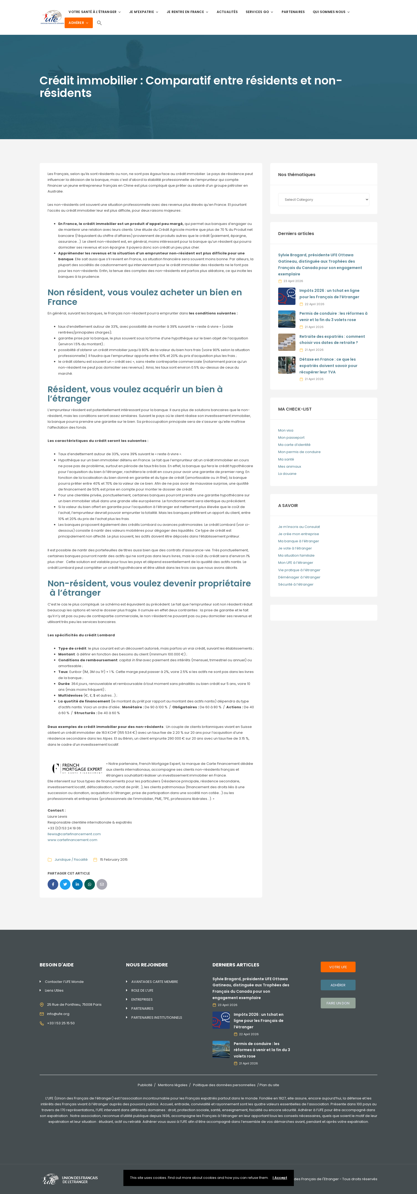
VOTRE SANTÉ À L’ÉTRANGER (95, 12)
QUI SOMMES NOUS (331, 12)
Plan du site (269, 1085)
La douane (287, 473)
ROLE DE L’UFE (142, 990)
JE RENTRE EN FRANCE (188, 12)
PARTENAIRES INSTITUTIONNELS (156, 1017)
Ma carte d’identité (294, 444)
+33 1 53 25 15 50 (61, 1023)
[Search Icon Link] (99, 23)
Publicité (145, 1085)
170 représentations (77, 1109)
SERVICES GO (260, 12)
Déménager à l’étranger (299, 577)
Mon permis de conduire (299, 451)
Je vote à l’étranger (295, 548)
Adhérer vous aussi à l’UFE (165, 1121)
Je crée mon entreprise (298, 533)
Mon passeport (291, 437)
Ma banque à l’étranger (298, 541)
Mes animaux (289, 466)
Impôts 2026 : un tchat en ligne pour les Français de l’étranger (258, 1021)
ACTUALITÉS (227, 12)
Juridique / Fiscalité (71, 859)
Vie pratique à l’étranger (299, 570)
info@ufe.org (58, 1013)
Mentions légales (172, 1085)
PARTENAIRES (293, 12)
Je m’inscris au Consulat (299, 526)
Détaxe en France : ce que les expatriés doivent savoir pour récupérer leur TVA (328, 366)
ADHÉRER (79, 22)
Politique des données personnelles (224, 1085)
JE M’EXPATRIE (144, 12)
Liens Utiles (54, 990)
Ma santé (286, 459)
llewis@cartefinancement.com (74, 834)
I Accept (280, 1177)
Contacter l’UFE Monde (64, 981)
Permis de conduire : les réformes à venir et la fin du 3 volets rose (262, 1050)
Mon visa (285, 430)
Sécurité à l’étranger (296, 584)
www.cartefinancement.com (72, 839)
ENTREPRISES (142, 999)
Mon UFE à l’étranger (295, 562)
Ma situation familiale (296, 555)
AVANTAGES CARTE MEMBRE (154, 981)
